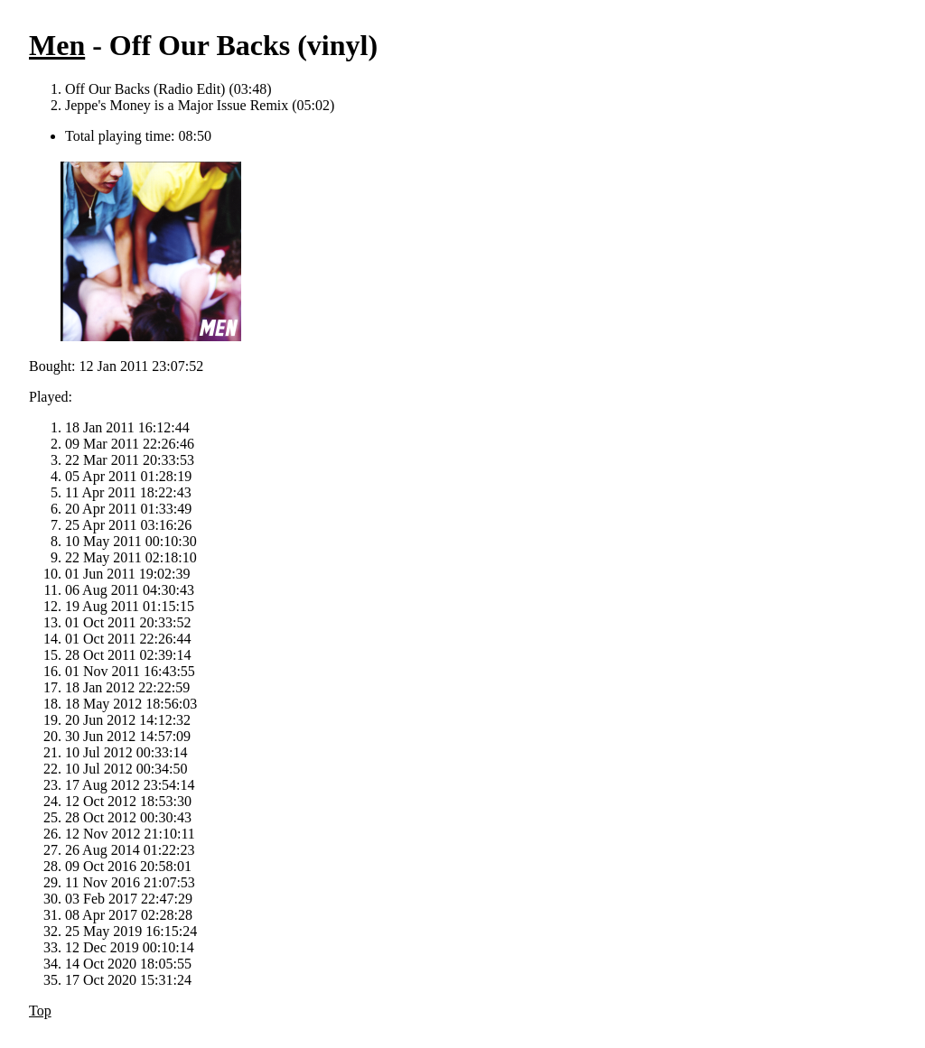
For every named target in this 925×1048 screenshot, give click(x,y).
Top (40, 1010)
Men (57, 45)
